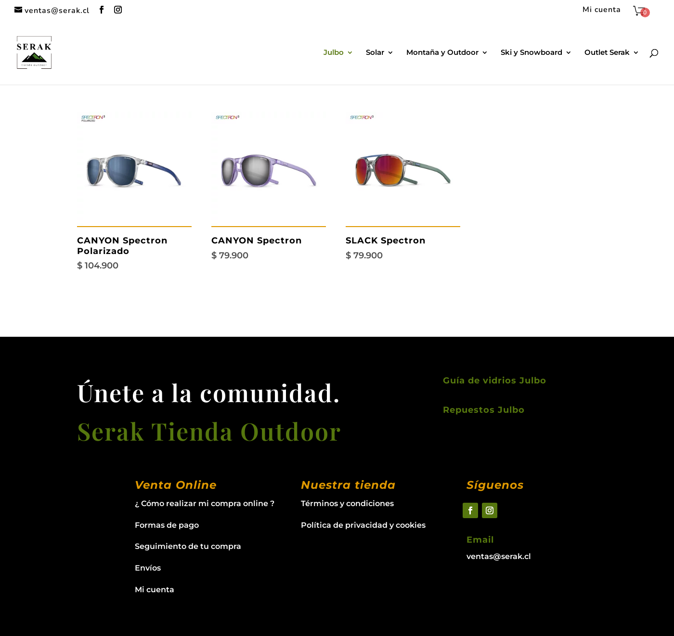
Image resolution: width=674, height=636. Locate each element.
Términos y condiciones (347, 503)
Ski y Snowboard (531, 53)
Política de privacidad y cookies (363, 525)
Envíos (148, 567)
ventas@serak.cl (499, 556)
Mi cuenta (602, 10)
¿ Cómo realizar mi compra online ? (204, 503)
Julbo (334, 53)
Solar (375, 53)
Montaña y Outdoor (442, 53)
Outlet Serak (607, 53)
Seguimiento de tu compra (188, 546)
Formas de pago (167, 525)
